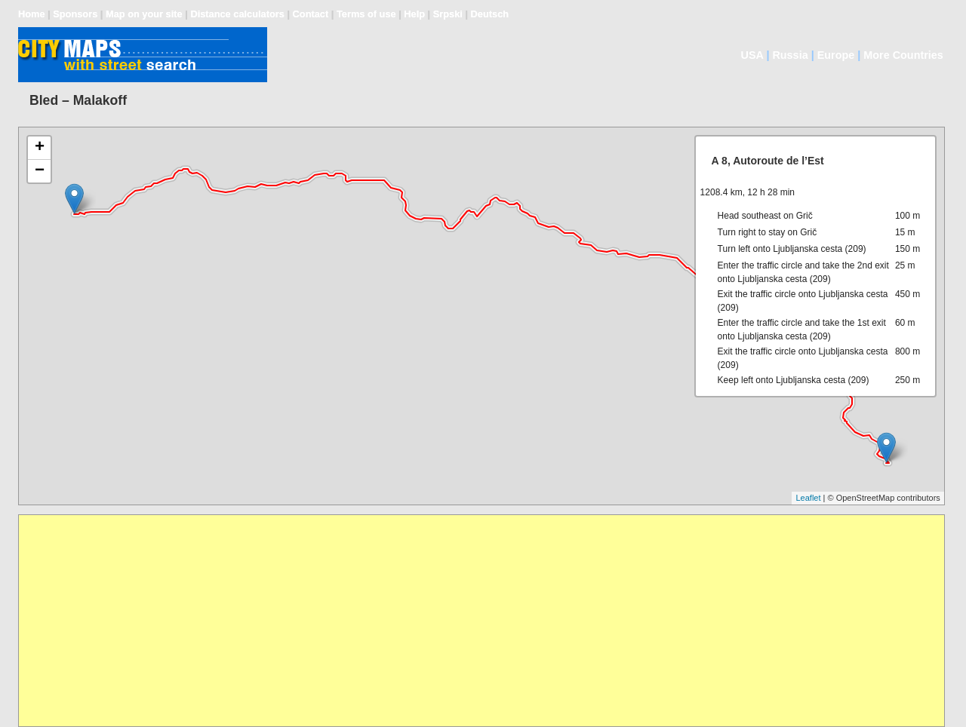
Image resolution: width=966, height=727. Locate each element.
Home (31, 14)
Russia (790, 55)
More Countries (903, 55)
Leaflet (807, 497)
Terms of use (366, 14)
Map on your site (144, 14)
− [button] (40, 171)
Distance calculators (237, 14)
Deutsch (490, 14)
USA (752, 55)
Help (414, 14)
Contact (311, 14)
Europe (836, 55)
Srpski (448, 14)
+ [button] (40, 148)
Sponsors (75, 14)
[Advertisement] (471, 620)
